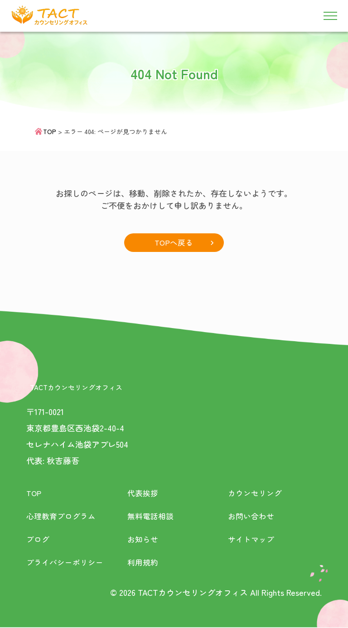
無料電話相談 (151, 516)
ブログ (38, 539)
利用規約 (143, 562)
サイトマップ (252, 539)
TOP (49, 131)
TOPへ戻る (174, 242)
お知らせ (143, 539)
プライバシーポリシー (67, 562)
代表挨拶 (143, 493)
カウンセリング (256, 493)
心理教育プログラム (63, 516)
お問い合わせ (252, 516)
